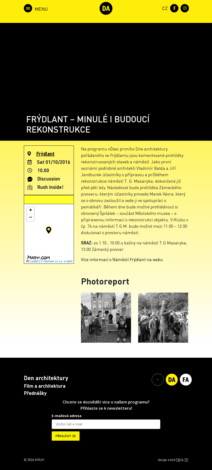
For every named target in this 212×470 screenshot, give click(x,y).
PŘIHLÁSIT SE (66, 436)
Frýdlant (45, 153)
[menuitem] (164, 7)
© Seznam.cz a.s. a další (56, 261)
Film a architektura (45, 386)
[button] (48, 230)
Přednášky (35, 393)
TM (178, 459)
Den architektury (46, 378)
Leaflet (32, 261)
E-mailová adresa (66, 415)
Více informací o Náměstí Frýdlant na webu (122, 259)
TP (186, 459)
